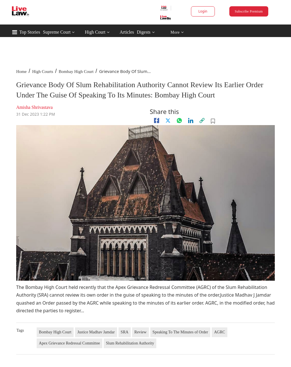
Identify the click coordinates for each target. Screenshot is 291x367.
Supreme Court (56, 32)
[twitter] (168, 120)
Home (21, 71)
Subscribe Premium (249, 11)
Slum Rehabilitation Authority (130, 343)
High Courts (42, 71)
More (177, 32)
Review (140, 332)
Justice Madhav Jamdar (96, 332)
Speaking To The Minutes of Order (180, 332)
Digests (144, 32)
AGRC (219, 332)
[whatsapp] (179, 120)
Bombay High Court (76, 71)
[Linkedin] (190, 120)
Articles (127, 32)
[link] (202, 120)
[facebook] (156, 120)
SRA (124, 332)
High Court (95, 32)
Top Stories (29, 32)
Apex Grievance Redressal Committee (69, 343)
